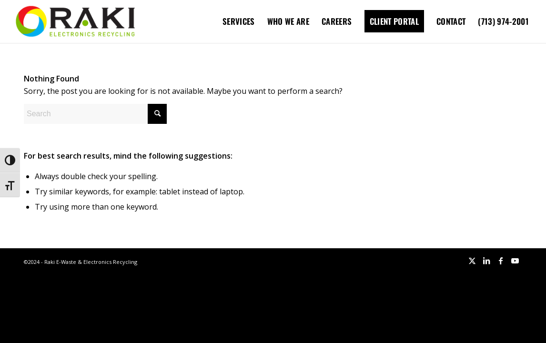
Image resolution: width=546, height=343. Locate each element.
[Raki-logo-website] (75, 21)
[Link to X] (472, 260)
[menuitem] (238, 21)
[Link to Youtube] (515, 260)
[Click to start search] (157, 114)
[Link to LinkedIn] (486, 260)
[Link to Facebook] (501, 260)
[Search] (95, 114)
